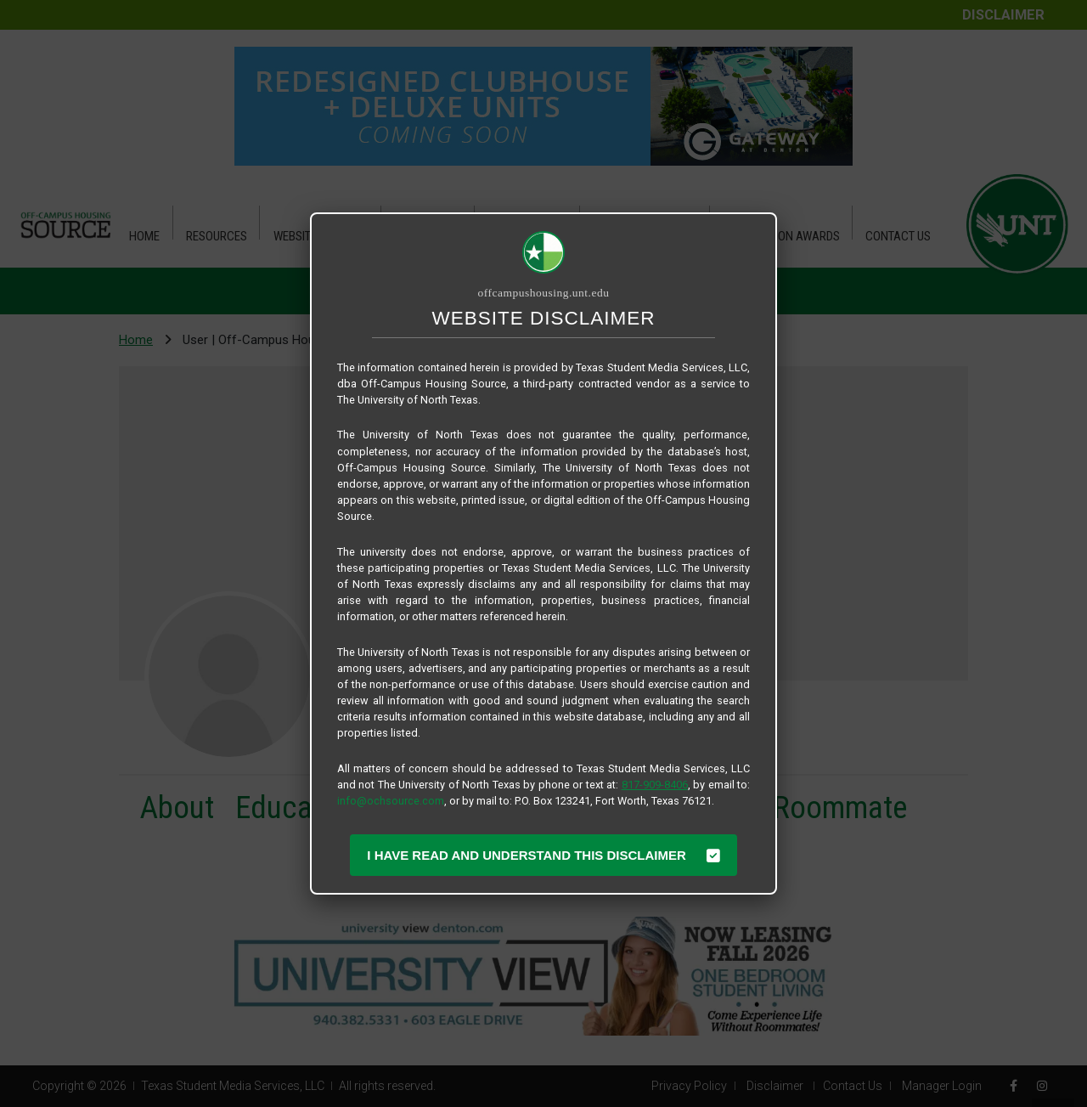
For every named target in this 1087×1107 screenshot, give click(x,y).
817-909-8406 (655, 784)
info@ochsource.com (390, 800)
